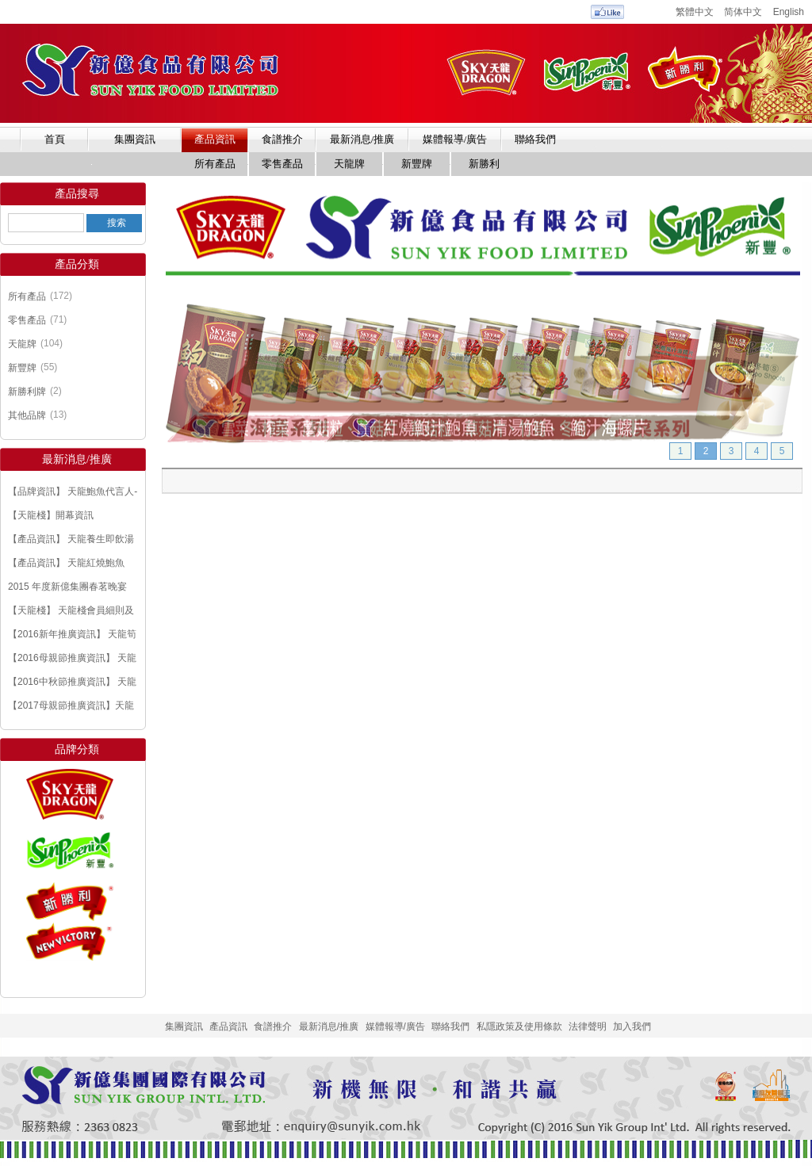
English (788, 11)
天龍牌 (22, 344)
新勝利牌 (27, 391)
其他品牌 (27, 415)
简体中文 (743, 11)
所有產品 (27, 296)
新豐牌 (22, 367)
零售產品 (27, 320)
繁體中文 (695, 11)
